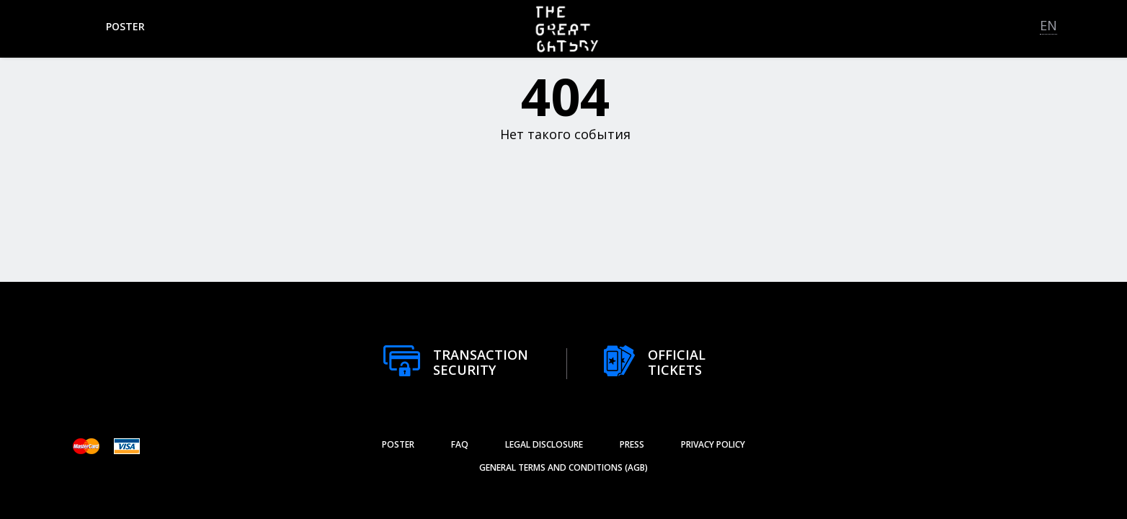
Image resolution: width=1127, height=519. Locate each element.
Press (632, 444)
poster (125, 26)
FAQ (459, 444)
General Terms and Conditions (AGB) (563, 467)
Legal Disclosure (544, 444)
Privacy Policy (713, 444)
